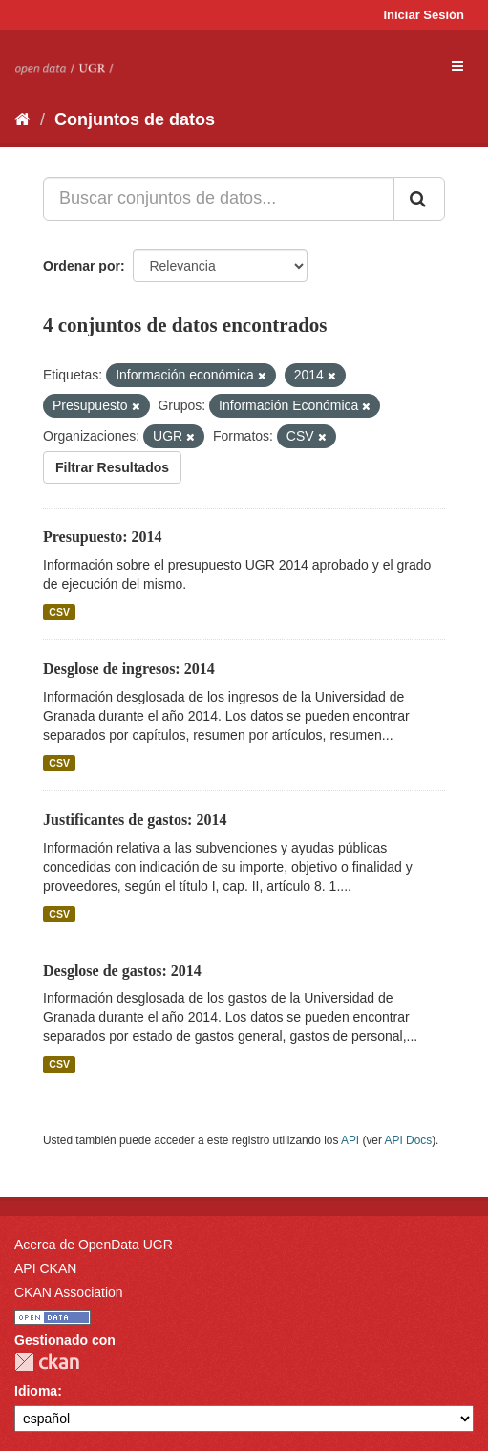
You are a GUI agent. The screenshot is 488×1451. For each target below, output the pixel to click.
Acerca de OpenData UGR (93, 1244)
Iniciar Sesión (423, 15)
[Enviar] (419, 199)
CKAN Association (68, 1292)
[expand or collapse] (457, 66)
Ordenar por (81, 265)
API (350, 1140)
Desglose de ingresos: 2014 (129, 669)
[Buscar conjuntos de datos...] (218, 199)
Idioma (35, 1390)
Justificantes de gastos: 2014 (134, 820)
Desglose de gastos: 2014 (122, 971)
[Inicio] (22, 119)
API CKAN (45, 1268)
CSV (59, 611)
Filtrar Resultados (112, 467)
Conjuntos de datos (134, 119)
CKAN (46, 1362)
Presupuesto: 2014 (102, 537)
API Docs (409, 1140)
